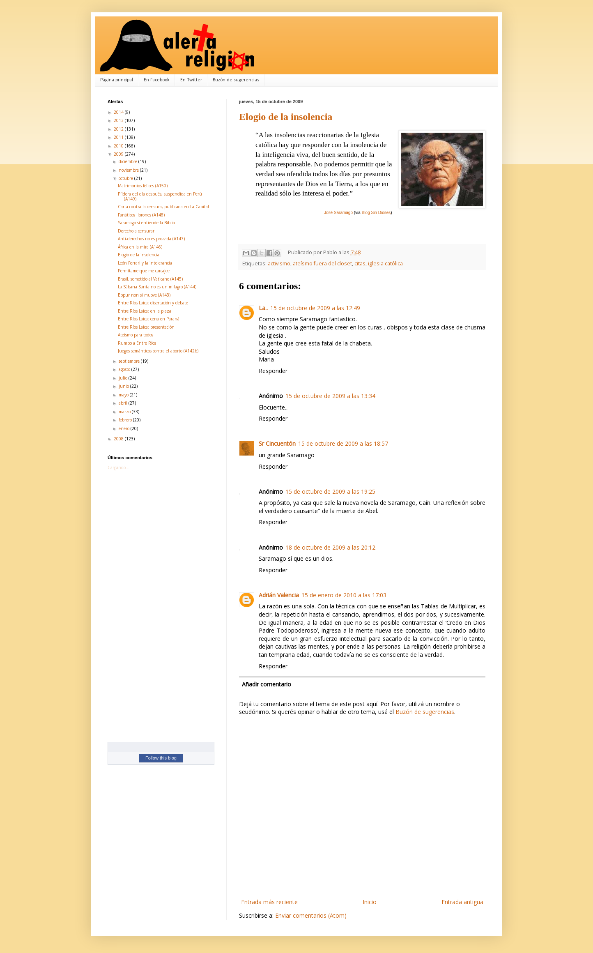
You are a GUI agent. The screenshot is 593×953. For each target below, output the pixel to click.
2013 (119, 120)
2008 (119, 439)
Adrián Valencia (279, 595)
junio (124, 386)
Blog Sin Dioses (376, 212)
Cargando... (118, 467)
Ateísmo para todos (135, 335)
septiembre (130, 361)
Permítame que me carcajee (144, 271)
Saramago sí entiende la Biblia (146, 223)
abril (124, 403)
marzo (125, 411)
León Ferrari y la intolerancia (145, 263)
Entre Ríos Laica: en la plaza (144, 311)
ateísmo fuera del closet (322, 263)
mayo (124, 395)
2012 (119, 129)
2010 (119, 146)
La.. (263, 308)
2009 (119, 154)
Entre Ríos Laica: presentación (146, 327)
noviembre (129, 170)
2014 (119, 112)
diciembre (128, 161)
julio (124, 378)
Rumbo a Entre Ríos (137, 343)
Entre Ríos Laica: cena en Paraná (148, 319)
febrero (126, 420)
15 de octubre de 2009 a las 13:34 (330, 396)
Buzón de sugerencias (236, 80)
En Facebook (157, 80)
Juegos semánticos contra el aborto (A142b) (158, 351)
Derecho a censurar (136, 231)
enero (125, 428)
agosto (125, 369)
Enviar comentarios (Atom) (311, 915)
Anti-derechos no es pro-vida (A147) (151, 239)
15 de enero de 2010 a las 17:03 (343, 595)
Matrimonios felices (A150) (143, 186)
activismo (279, 263)
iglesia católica (385, 263)
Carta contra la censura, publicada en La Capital (163, 206)
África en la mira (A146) (140, 247)
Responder (273, 371)
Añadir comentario (266, 684)
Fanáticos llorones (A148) (141, 215)
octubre (126, 178)
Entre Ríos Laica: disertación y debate (153, 303)
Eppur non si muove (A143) (144, 295)
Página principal (116, 80)
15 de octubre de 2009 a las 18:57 (343, 443)
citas (359, 263)
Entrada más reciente (269, 902)
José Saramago (338, 212)
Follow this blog (161, 757)
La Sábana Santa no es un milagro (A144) (157, 287)
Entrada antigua (462, 902)
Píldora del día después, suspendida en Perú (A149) (160, 196)
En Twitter (191, 80)
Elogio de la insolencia (285, 116)
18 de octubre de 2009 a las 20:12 (330, 547)
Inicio (370, 902)
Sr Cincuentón (277, 443)
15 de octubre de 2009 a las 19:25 (330, 491)
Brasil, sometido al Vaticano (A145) (150, 279)
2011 (119, 137)
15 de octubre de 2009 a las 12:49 (315, 308)
